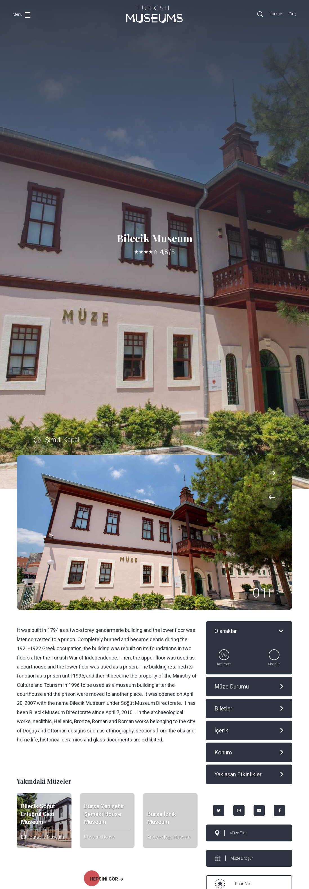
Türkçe (276, 14)
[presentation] (272, 497)
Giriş (292, 14)
